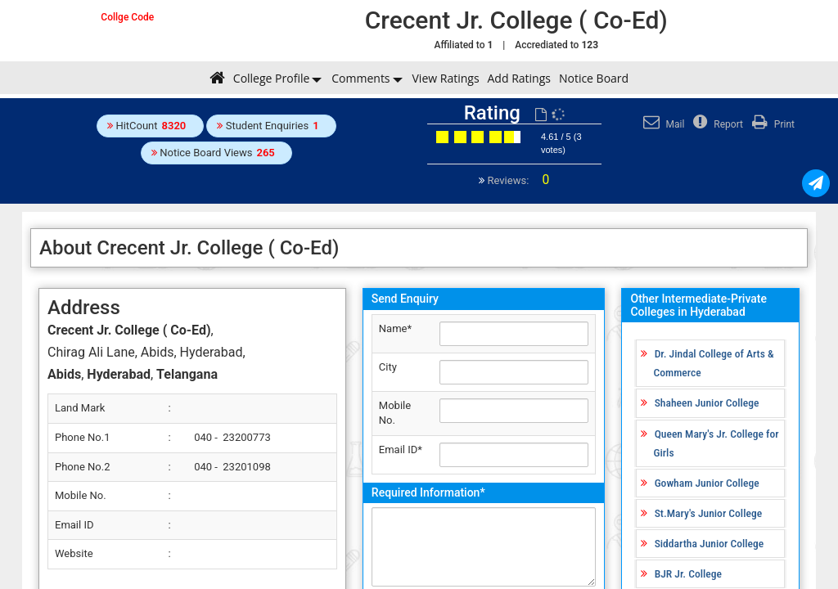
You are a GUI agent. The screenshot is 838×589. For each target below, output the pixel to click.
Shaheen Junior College (707, 402)
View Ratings (446, 78)
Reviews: (516, 180)
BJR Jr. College (688, 573)
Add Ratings (519, 78)
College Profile (271, 78)
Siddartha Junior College (709, 543)
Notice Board (593, 78)
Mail (662, 124)
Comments (360, 78)
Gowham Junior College (707, 482)
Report (716, 124)
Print (771, 124)
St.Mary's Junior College (708, 512)
